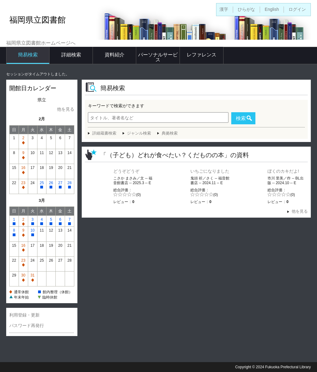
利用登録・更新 (24, 314)
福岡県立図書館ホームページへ (41, 43)
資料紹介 (114, 54)
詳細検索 (71, 54)
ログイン (297, 9)
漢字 (223, 9)
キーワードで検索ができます (116, 105)
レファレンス (201, 54)
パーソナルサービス (158, 57)
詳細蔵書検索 (104, 133)
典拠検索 (170, 133)
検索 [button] (241, 118)
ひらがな (246, 9)
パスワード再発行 (26, 325)
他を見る (65, 109)
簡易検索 (28, 54)
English (272, 9)
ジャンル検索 (139, 133)
